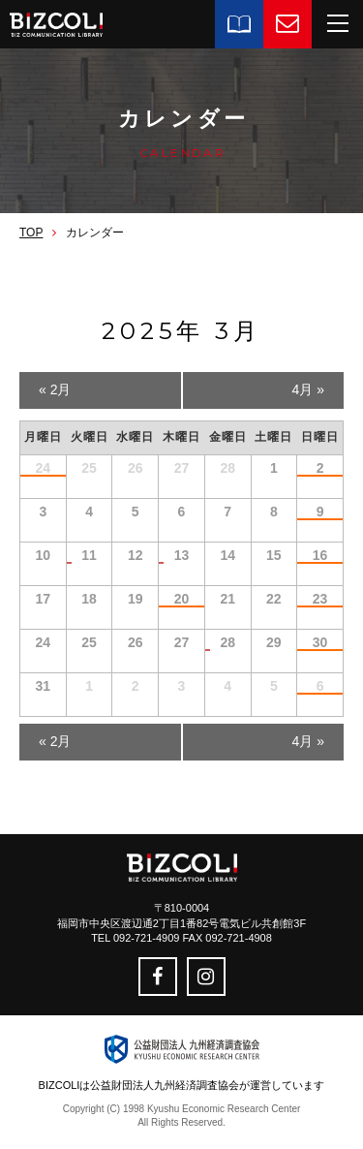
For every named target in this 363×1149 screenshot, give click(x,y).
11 (89, 555)
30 (320, 642)
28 (227, 642)
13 (182, 555)
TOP (31, 232)
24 (43, 468)
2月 (55, 389)
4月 (308, 389)
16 (320, 555)
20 (182, 598)
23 (320, 598)
